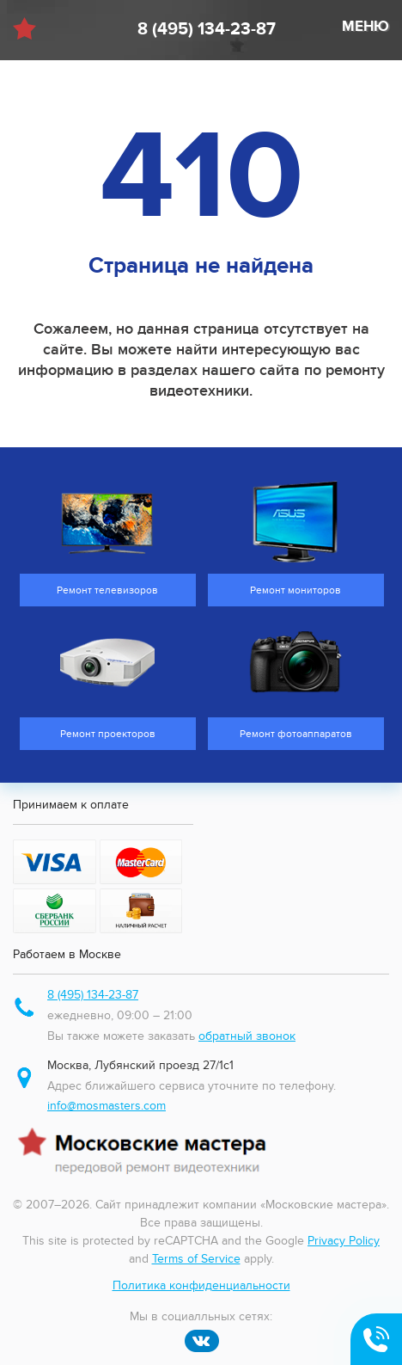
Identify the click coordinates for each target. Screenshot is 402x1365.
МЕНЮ (365, 26)
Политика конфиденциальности (201, 1285)
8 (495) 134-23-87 (206, 29)
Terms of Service (196, 1258)
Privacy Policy (344, 1240)
